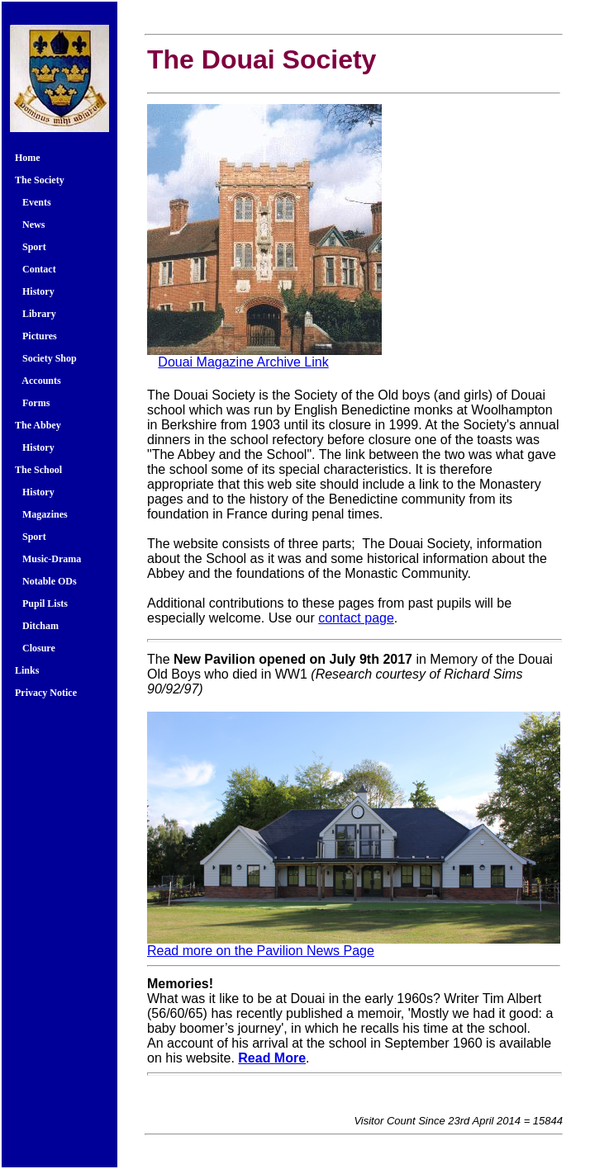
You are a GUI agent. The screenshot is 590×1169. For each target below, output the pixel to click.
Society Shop (46, 358)
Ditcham (37, 626)
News (30, 224)
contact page (356, 618)
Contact (35, 269)
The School (38, 470)
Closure (35, 648)
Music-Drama (48, 559)
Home (27, 157)
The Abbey (38, 425)
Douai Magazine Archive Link (243, 362)
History (35, 291)
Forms (32, 403)
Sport (33, 247)
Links (27, 670)
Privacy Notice (46, 692)
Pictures (36, 336)
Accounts (38, 380)
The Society (39, 180)
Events (35, 202)
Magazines (41, 514)
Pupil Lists (41, 603)
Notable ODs (46, 581)
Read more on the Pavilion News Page (260, 951)
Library (35, 313)
